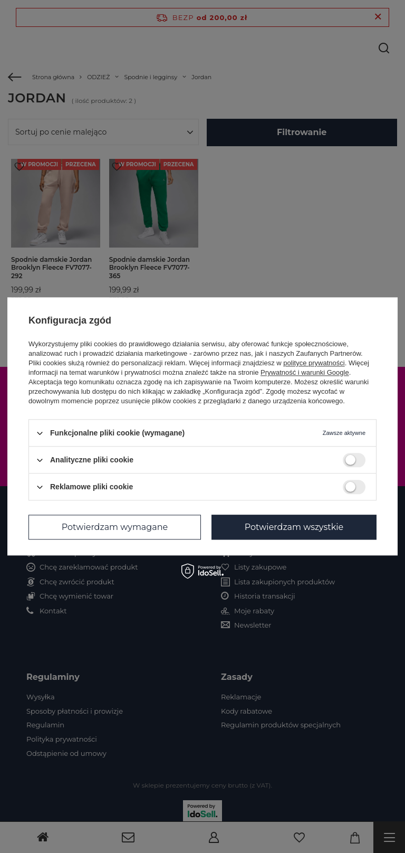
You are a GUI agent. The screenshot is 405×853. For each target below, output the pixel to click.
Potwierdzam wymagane (115, 527)
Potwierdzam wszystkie (294, 527)
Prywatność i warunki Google (305, 372)
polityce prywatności (313, 363)
